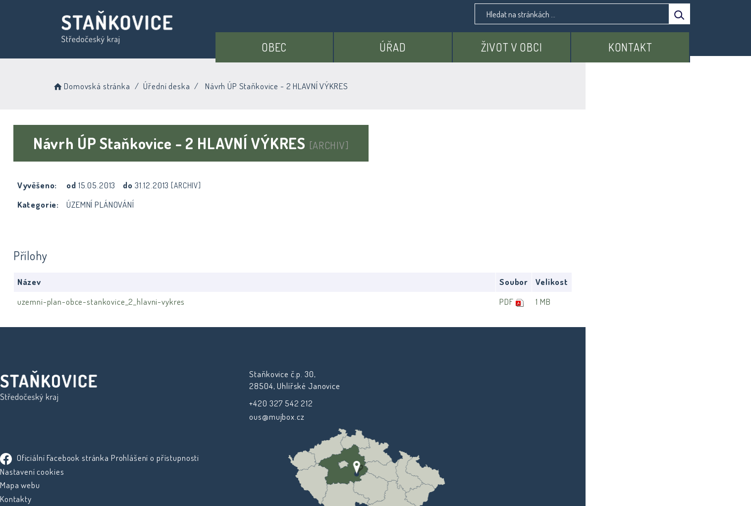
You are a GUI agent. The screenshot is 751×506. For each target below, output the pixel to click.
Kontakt (636, 43)
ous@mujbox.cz (249, 416)
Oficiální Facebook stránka (437, 374)
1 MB (646, 301)
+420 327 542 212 (254, 402)
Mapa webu (403, 415)
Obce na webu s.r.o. (485, 469)
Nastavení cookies (415, 401)
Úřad (420, 43)
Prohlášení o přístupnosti (427, 388)
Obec (312, 43)
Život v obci (528, 43)
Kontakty (399, 429)
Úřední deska (240, 84)
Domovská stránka (165, 84)
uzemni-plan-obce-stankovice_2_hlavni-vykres (164, 301)
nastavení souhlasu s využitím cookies (557, 482)
